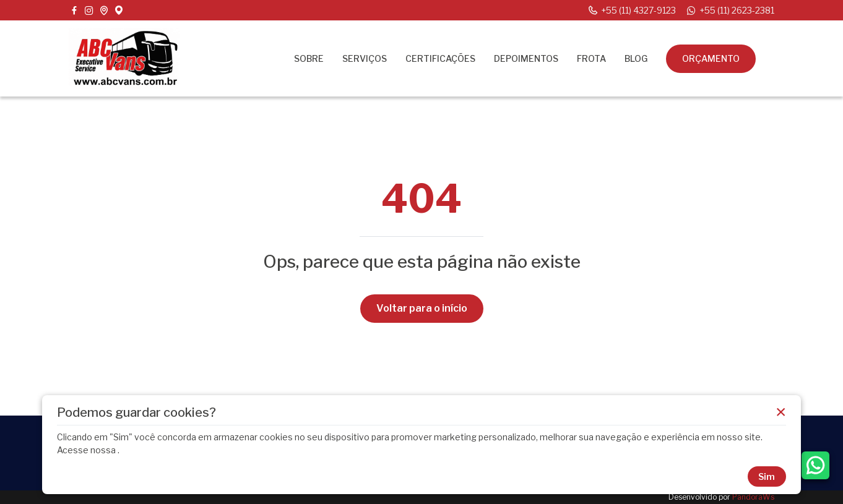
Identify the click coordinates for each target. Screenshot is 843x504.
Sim (766, 476)
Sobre (309, 58)
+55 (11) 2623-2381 (730, 10)
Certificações (440, 58)
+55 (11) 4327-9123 (631, 10)
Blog (636, 58)
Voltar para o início (421, 308)
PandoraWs (753, 497)
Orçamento (711, 58)
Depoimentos (526, 58)
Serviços (364, 58)
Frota (591, 58)
